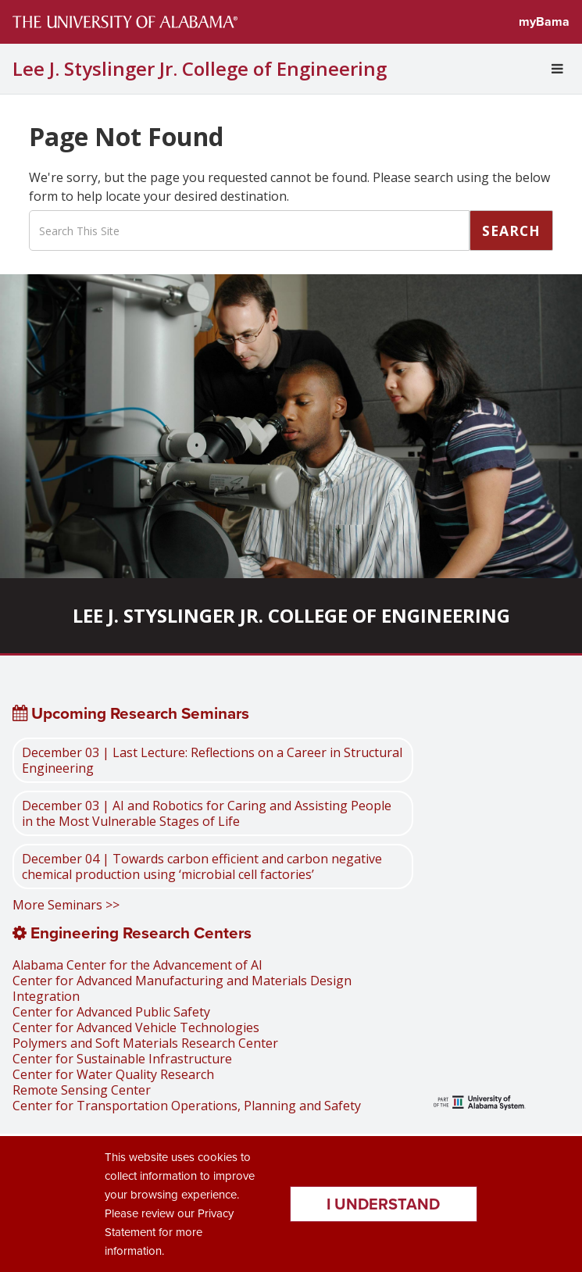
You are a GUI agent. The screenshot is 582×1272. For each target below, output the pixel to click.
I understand (383, 1204)
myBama (544, 21)
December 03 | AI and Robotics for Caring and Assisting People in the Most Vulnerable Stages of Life (206, 813)
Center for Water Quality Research (113, 1074)
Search (511, 230)
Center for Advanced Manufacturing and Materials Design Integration (182, 988)
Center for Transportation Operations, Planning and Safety (186, 1105)
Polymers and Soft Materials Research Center (145, 1043)
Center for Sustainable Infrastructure (122, 1058)
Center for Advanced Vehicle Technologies (135, 1027)
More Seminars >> (66, 904)
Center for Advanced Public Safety (111, 1011)
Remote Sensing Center (81, 1090)
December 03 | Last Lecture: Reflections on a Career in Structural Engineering (212, 760)
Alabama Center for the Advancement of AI (137, 965)
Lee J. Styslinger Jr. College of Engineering (199, 68)
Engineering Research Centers (132, 933)
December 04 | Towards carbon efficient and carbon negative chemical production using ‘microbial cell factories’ (202, 866)
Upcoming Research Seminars (130, 713)
